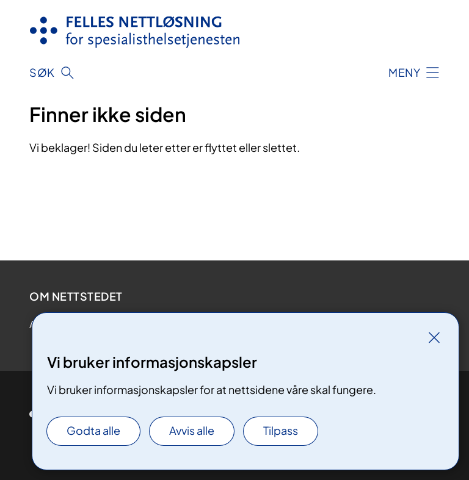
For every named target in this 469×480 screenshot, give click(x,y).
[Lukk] (434, 337)
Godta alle (93, 430)
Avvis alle (191, 430)
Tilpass (280, 430)
